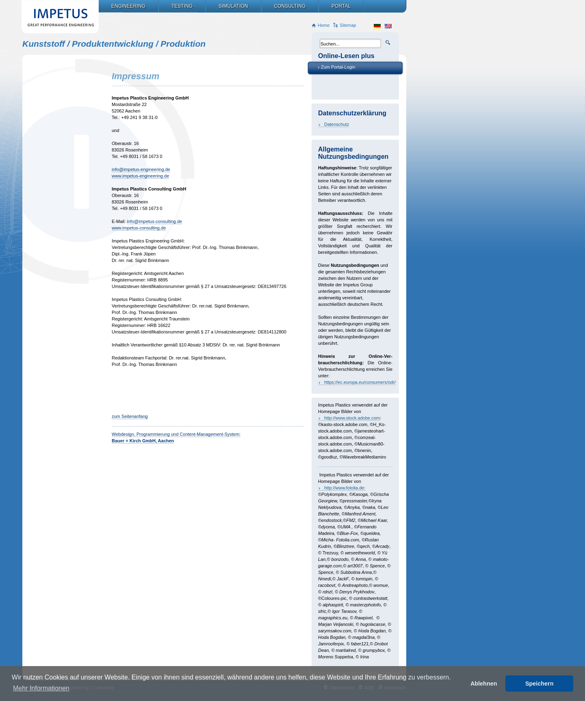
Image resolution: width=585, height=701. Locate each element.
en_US (388, 26)
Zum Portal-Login (338, 67)
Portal (341, 6)
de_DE (377, 26)
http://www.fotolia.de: (345, 487)
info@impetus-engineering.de (141, 169)
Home (323, 25)
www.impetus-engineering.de (140, 175)
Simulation (233, 6)
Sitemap (348, 25)
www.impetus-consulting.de (139, 227)
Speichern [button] (539, 683)
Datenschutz (336, 124)
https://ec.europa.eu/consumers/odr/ (360, 382)
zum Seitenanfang (130, 416)
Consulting (290, 6)
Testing (182, 6)
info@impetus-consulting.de (154, 221)
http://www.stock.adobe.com (352, 417)
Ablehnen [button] (483, 683)
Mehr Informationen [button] (41, 688)
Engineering (128, 6)
